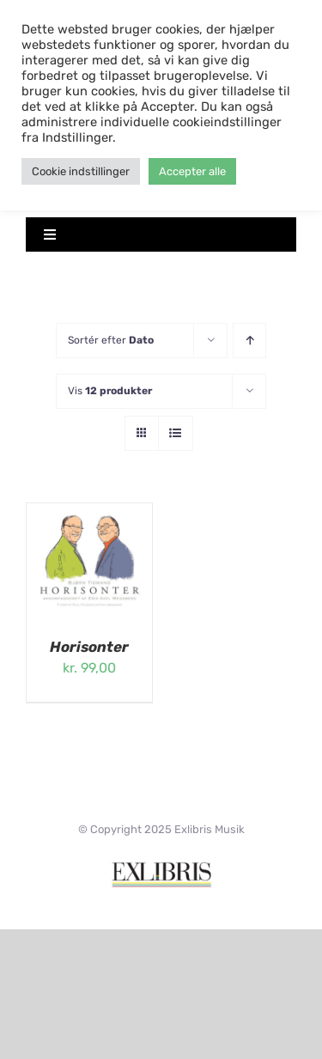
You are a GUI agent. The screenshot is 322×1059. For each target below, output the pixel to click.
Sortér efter (111, 340)
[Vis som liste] (175, 433)
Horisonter (89, 646)
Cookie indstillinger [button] (81, 171)
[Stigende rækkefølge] (249, 340)
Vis (110, 391)
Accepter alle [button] (192, 171)
